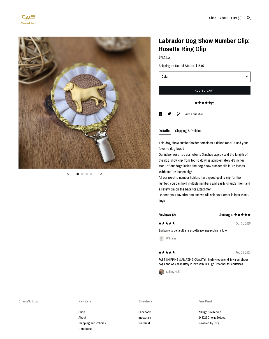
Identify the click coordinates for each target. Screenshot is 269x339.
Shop (212, 17)
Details (165, 130)
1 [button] (78, 174)
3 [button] (87, 174)
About (224, 17)
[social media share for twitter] (169, 114)
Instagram (145, 318)
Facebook (145, 312)
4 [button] (91, 174)
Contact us (85, 329)
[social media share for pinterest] (178, 114)
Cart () (236, 17)
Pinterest (144, 323)
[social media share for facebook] (161, 114)
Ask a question (194, 114)
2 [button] (82, 174)
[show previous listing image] (68, 174)
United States (184, 65)
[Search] (248, 18)
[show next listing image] (101, 174)
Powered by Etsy (209, 323)
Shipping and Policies (92, 323)
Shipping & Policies (188, 130)
